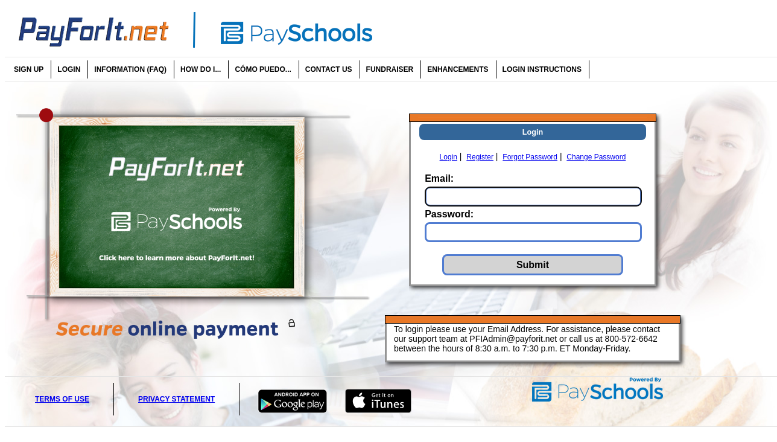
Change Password (596, 157)
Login (448, 157)
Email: (439, 178)
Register (479, 157)
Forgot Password (530, 157)
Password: (449, 214)
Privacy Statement (176, 399)
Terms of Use (62, 399)
